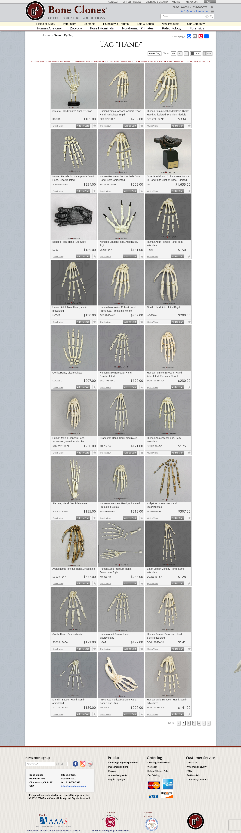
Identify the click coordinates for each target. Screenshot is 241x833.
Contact (113, 1)
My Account (193, 1)
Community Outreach (197, 779)
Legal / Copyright (117, 779)
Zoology (76, 28)
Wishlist (177, 1)
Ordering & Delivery (157, 1)
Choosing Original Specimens (123, 762)
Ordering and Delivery (158, 762)
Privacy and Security (196, 766)
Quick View (58, 125)
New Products (170, 23)
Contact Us (192, 762)
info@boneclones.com (195, 11)
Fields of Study (45, 23)
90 (186, 53)
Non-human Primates (138, 28)
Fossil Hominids (102, 28)
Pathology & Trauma (116, 23)
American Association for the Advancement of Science (53, 830)
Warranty (152, 766)
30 (173, 53)
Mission (112, 771)
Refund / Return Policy (158, 771)
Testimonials (193, 775)
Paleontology (171, 28)
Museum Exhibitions (118, 766)
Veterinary (69, 23)
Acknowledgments (117, 775)
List (207, 53)
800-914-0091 (181, 7)
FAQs (189, 771)
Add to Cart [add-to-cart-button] (83, 125)
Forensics (197, 28)
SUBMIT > (61, 764)
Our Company (196, 23)
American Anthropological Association (110, 830)
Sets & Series (145, 23)
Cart (209, 1)
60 (179, 53)
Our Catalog (153, 775)
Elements (89, 23)
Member (43, 815)
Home (46, 35)
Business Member (148, 814)
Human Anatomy (49, 28)
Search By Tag (63, 35)
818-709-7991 (201, 7)
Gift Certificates (132, 1)
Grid (195, 53)
